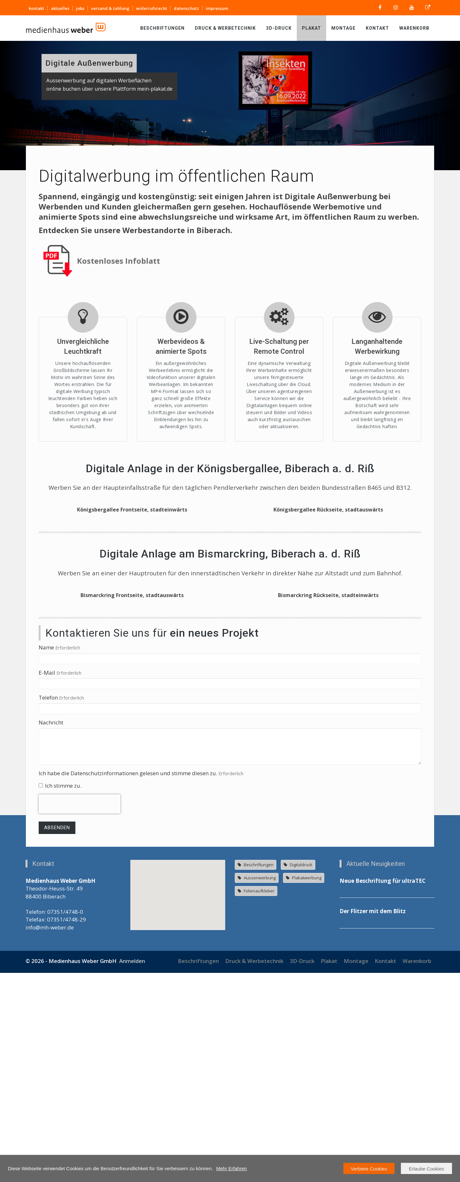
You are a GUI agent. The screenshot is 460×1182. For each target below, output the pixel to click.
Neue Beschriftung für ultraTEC (382, 1090)
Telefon (48, 906)
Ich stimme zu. (60, 994)
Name (46, 856)
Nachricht (51, 932)
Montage (343, 28)
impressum (217, 8)
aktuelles (60, 8)
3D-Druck (279, 28)
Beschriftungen (162, 28)
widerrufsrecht (151, 8)
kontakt (36, 8)
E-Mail (47, 881)
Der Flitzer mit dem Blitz (373, 1120)
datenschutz (186, 8)
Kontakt (377, 28)
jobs (80, 8)
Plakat (311, 28)
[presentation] (79, 1013)
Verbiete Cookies (369, 1168)
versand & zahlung (110, 8)
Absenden (57, 1037)
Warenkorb (414, 28)
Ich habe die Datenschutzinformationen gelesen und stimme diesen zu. (128, 982)
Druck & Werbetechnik (225, 28)
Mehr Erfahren (231, 1168)
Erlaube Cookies (426, 1168)
